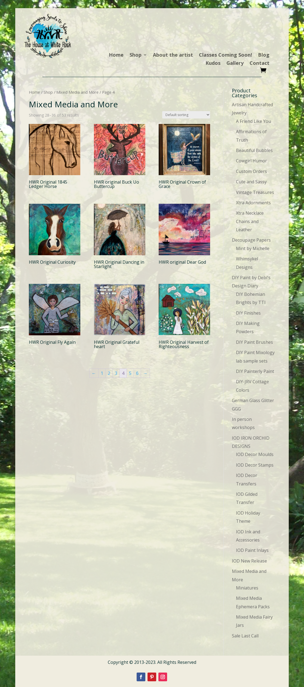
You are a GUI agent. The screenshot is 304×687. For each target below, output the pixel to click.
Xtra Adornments (253, 203)
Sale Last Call (245, 636)
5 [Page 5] (130, 373)
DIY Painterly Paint (255, 371)
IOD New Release (249, 561)
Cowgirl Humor (251, 161)
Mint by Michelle (252, 248)
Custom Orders (251, 171)
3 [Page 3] (116, 373)
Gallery (235, 63)
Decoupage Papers (251, 240)
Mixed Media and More (77, 92)
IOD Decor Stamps (255, 465)
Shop (136, 55)
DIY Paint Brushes (254, 342)
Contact (259, 63)
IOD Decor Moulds (255, 454)
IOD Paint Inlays (252, 550)
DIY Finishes (248, 313)
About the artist (173, 55)
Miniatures (247, 588)
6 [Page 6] (137, 373)
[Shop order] (186, 114)
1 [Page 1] (102, 373)
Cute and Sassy (251, 182)
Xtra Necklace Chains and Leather (250, 221)
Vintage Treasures (255, 192)
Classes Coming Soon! (225, 55)
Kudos (212, 63)
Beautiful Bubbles (254, 150)
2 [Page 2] (109, 373)
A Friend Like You (253, 121)
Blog (263, 55)
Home (116, 55)
